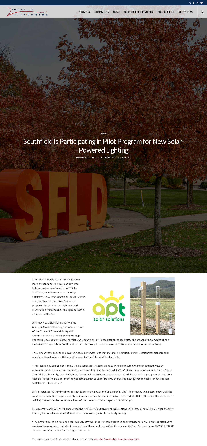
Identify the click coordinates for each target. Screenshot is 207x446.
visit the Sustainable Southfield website (116, 439)
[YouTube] (201, 3)
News (103, 133)
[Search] (200, 11)
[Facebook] (193, 3)
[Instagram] (197, 3)
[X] (190, 3)
